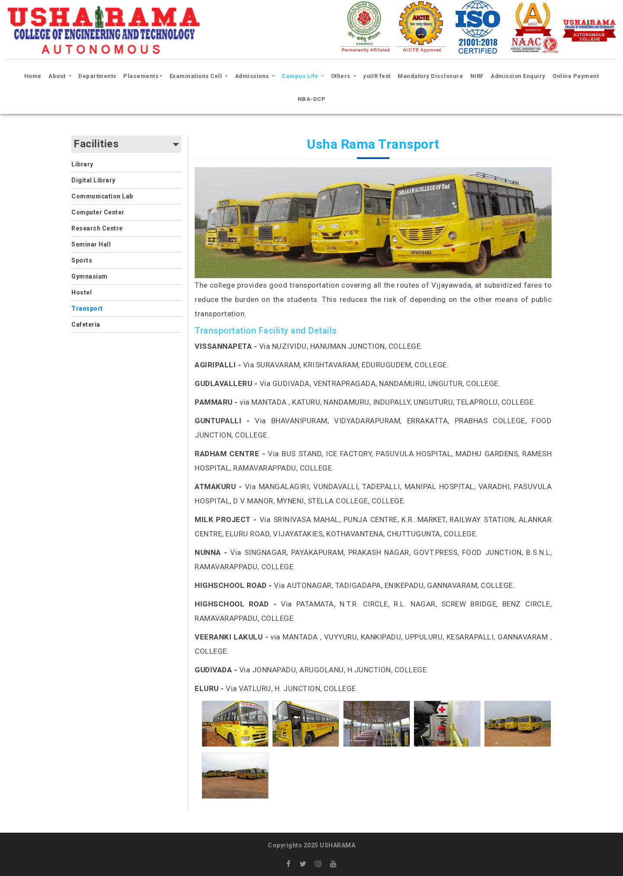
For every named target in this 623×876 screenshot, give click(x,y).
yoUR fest (377, 76)
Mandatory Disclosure (430, 76)
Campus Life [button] (301, 76)
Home (34, 75)
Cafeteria (85, 324)
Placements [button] (140, 76)
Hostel (81, 292)
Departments (97, 76)
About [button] (57, 76)
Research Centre (97, 228)
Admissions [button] (253, 76)
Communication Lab (102, 196)
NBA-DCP (312, 99)
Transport (87, 308)
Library (82, 164)
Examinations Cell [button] (197, 76)
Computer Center (98, 212)
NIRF (477, 76)
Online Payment (575, 76)
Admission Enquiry (518, 76)
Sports (81, 260)
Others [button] (341, 76)
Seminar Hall (91, 244)
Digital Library (93, 180)
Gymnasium (89, 276)
